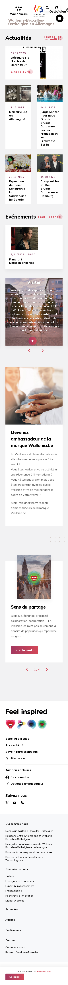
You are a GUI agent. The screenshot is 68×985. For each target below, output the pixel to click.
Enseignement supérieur (19, 881)
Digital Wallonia (14, 900)
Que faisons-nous (16, 869)
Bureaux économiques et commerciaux (28, 852)
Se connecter (17, 777)
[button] (29, 351)
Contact (10, 940)
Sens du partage (17, 738)
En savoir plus (44, 971)
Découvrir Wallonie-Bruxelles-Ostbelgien (29, 831)
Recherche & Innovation (19, 895)
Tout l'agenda (49, 217)
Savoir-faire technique (21, 751)
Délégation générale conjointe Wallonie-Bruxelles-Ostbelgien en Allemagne (29, 845)
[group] (34, 312)
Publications (13, 930)
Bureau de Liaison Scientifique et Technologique (24, 858)
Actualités (11, 909)
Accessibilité (14, 745)
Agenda (10, 919)
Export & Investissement (19, 886)
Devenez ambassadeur (24, 784)
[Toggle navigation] (59, 18)
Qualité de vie (15, 758)
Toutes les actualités (52, 38)
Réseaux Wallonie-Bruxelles (21, 952)
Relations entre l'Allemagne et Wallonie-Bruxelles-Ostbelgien (29, 837)
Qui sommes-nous (16, 823)
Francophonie (13, 890)
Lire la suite (25, 650)
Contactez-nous (15, 947)
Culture (9, 876)
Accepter (15, 976)
